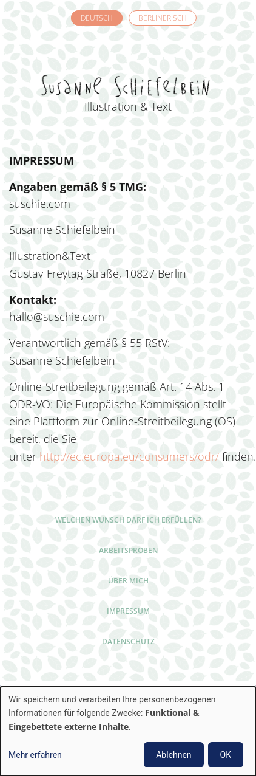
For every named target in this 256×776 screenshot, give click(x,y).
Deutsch (97, 18)
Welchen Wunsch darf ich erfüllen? (128, 520)
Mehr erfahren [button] (35, 755)
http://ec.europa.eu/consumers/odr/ (129, 456)
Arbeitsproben (128, 550)
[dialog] (128, 731)
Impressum (128, 611)
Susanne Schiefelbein (128, 67)
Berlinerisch (162, 18)
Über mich (128, 580)
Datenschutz (128, 641)
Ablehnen (173, 755)
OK (225, 755)
